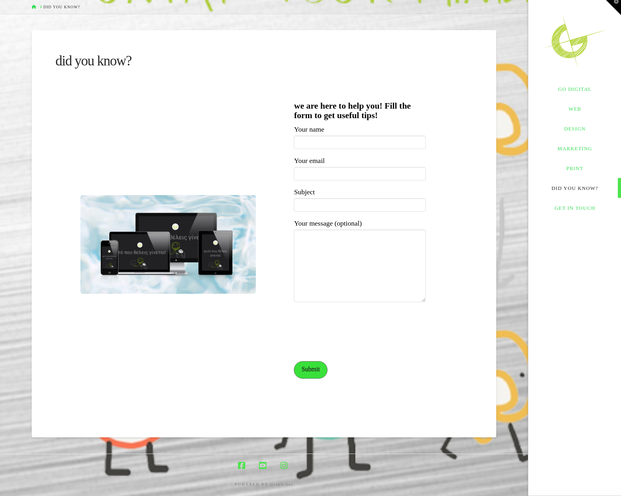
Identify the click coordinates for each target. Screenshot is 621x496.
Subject (360, 199)
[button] (613, 7)
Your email (360, 167)
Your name (360, 136)
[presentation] (354, 334)
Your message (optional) (360, 229)
